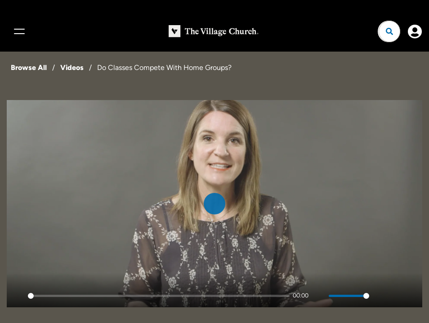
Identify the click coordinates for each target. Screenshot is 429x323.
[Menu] (18, 31)
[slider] (159, 296)
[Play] (18, 295)
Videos (72, 67)
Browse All (29, 67)
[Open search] (389, 31)
